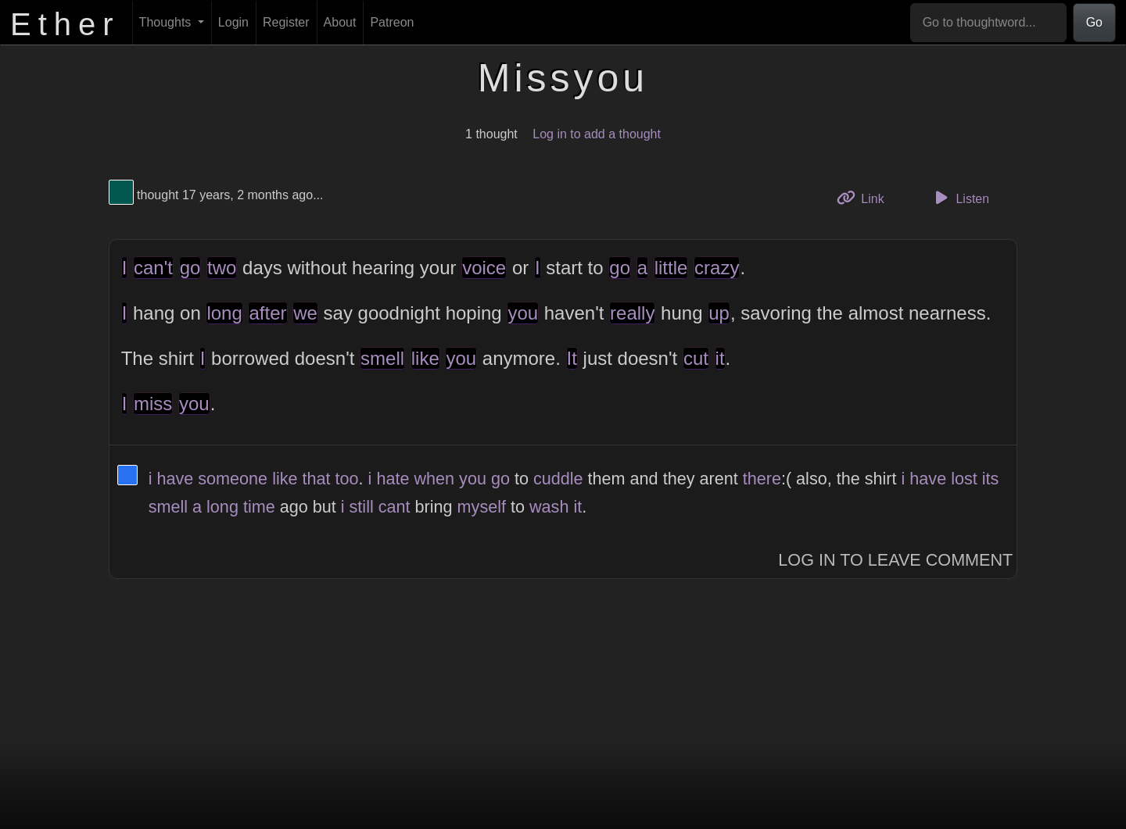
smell (382, 358)
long (224, 312)
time (259, 506)
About (340, 22)
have (174, 478)
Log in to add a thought (597, 134)
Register (286, 22)
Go (1094, 22)
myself (481, 506)
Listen (959, 197)
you (522, 312)
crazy (716, 267)
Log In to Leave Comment (895, 560)
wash (548, 506)
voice (484, 267)
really (632, 312)
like (425, 358)
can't (153, 267)
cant (394, 506)
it (720, 358)
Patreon (392, 22)
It (572, 358)
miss (153, 403)
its (990, 478)
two (221, 267)
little (671, 267)
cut (695, 358)
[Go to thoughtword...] (988, 22)
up (719, 312)
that (317, 478)
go (190, 267)
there (762, 478)
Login (233, 22)
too (347, 478)
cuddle (558, 478)
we (305, 312)
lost (964, 478)
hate (392, 478)
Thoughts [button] (167, 22)
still (362, 506)
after (267, 312)
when (434, 478)
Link (866, 197)
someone (232, 478)
